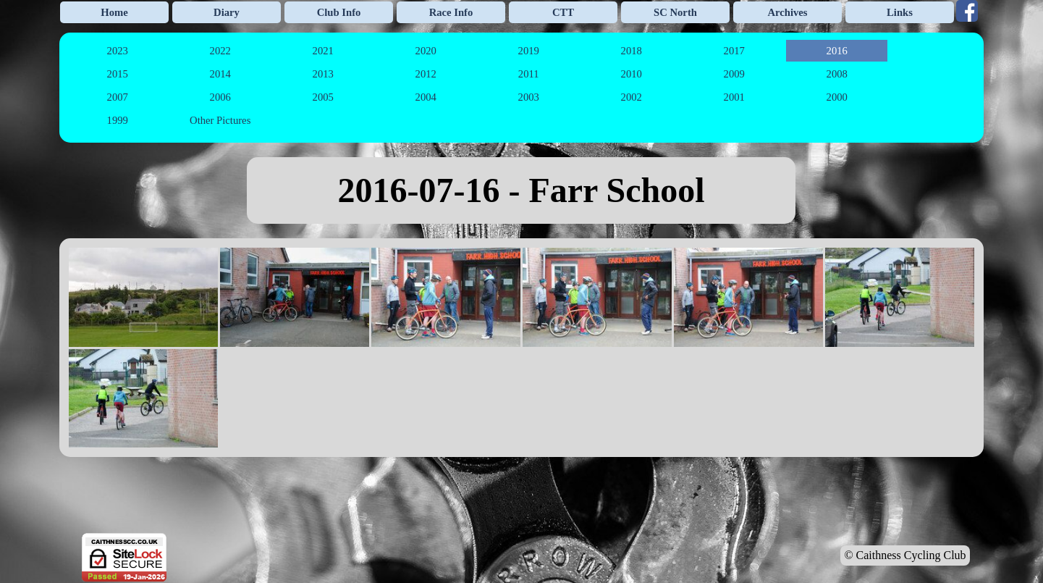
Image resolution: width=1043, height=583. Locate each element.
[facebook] (967, 11)
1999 (117, 120)
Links (900, 12)
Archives (787, 12)
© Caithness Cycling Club (905, 555)
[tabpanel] (521, 190)
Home (114, 12)
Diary (227, 12)
